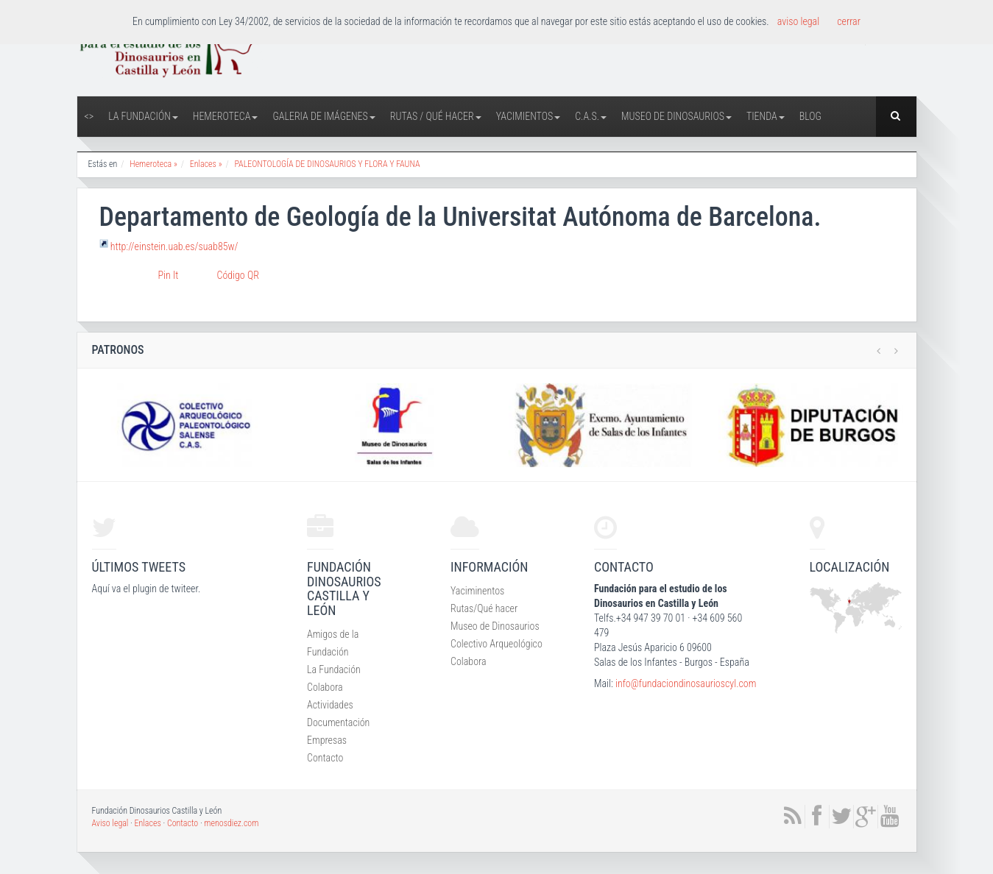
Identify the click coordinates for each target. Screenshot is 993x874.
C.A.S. (591, 116)
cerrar (849, 21)
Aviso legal (110, 823)
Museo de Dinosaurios (676, 116)
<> (89, 116)
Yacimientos (528, 116)
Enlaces (148, 823)
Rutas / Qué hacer (435, 116)
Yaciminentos (477, 591)
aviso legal (798, 21)
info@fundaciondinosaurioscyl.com (685, 683)
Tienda (765, 116)
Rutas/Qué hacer (483, 608)
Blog (810, 116)
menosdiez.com (231, 823)
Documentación (338, 722)
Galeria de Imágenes (323, 116)
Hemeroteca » (153, 164)
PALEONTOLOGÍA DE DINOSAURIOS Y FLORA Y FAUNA (327, 164)
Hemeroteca (225, 116)
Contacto (325, 758)
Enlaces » (206, 164)
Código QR (238, 275)
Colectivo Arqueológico (496, 644)
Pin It (168, 275)
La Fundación (143, 116)
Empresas (327, 740)
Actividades (330, 705)
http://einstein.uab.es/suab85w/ (174, 246)
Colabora (325, 687)
